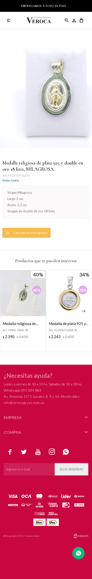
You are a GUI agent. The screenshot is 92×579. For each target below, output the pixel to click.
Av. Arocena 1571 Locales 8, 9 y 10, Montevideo (42, 396)
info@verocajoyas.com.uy (24, 402)
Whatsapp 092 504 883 (22, 390)
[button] (83, 311)
